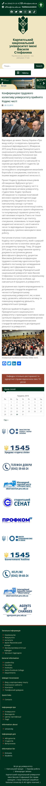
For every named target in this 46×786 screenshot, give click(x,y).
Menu (22, 72)
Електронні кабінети (13, 685)
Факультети (10, 637)
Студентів (9, 741)
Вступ (3, 86)
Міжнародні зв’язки (23, 771)
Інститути (9, 640)
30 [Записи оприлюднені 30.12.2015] (17, 414)
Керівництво (10, 635)
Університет (10, 711)
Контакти (9, 687)
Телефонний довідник (14, 690)
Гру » (6, 420)
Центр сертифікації (13, 717)
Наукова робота (33, 769)
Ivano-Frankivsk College (14, 670)
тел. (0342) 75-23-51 (12, 3)
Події (7, 719)
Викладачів (9, 714)
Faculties (8, 665)
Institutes (9, 667)
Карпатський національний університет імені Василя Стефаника (23, 46)
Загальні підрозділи (13, 653)
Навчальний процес (15, 769)
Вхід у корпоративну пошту (16, 682)
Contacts (8, 699)
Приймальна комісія (29, 7)
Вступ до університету (23, 766)
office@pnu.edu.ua (30, 3)
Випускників (10, 743)
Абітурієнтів (10, 738)
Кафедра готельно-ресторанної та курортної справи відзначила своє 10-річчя (23, 379)
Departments (10, 673)
